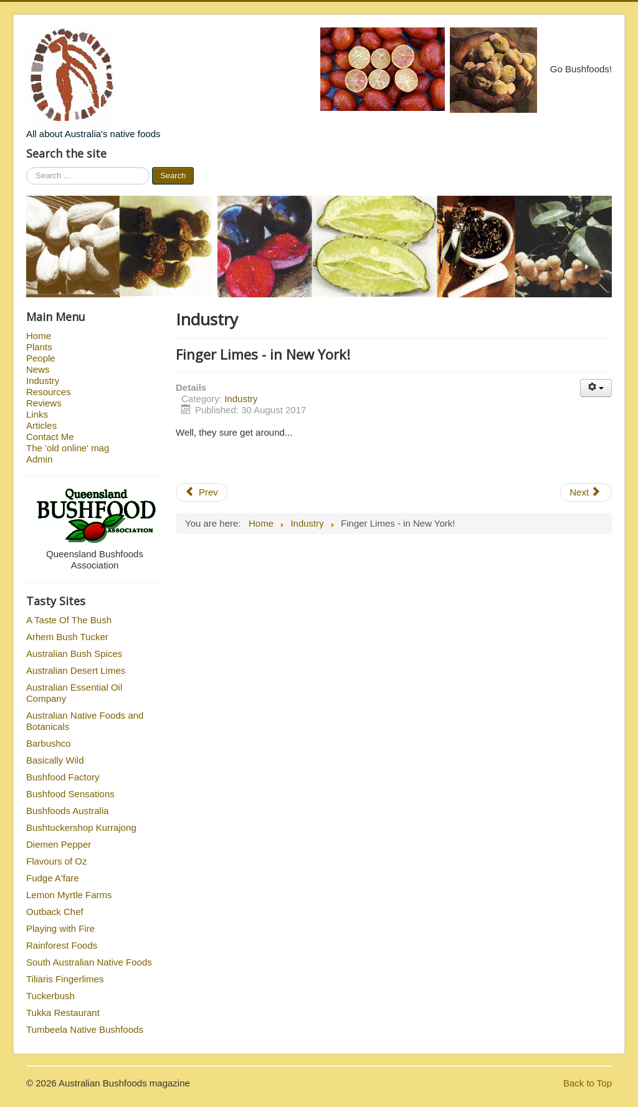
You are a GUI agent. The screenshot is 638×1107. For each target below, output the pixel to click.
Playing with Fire (60, 928)
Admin (39, 459)
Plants (39, 347)
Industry (42, 380)
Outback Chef (54, 911)
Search (173, 175)
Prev (201, 492)
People (40, 358)
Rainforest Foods (61, 945)
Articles (41, 425)
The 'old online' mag (67, 448)
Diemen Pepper (58, 844)
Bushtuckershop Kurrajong (81, 827)
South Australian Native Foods (89, 962)
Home (38, 335)
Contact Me (50, 436)
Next (584, 492)
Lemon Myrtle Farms (69, 894)
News (38, 369)
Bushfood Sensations (70, 793)
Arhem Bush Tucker (67, 636)
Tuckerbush (50, 995)
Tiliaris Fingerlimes (64, 979)
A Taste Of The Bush (69, 620)
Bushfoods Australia (67, 810)
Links (37, 414)
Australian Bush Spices (74, 653)
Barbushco (48, 743)
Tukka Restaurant (63, 1012)
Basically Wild (55, 760)
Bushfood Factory (63, 777)
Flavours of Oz (56, 861)
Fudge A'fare (52, 878)
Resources (48, 391)
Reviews (44, 403)
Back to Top (587, 1083)
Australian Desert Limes (75, 670)
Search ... (26, 167)
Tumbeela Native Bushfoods (84, 1029)
